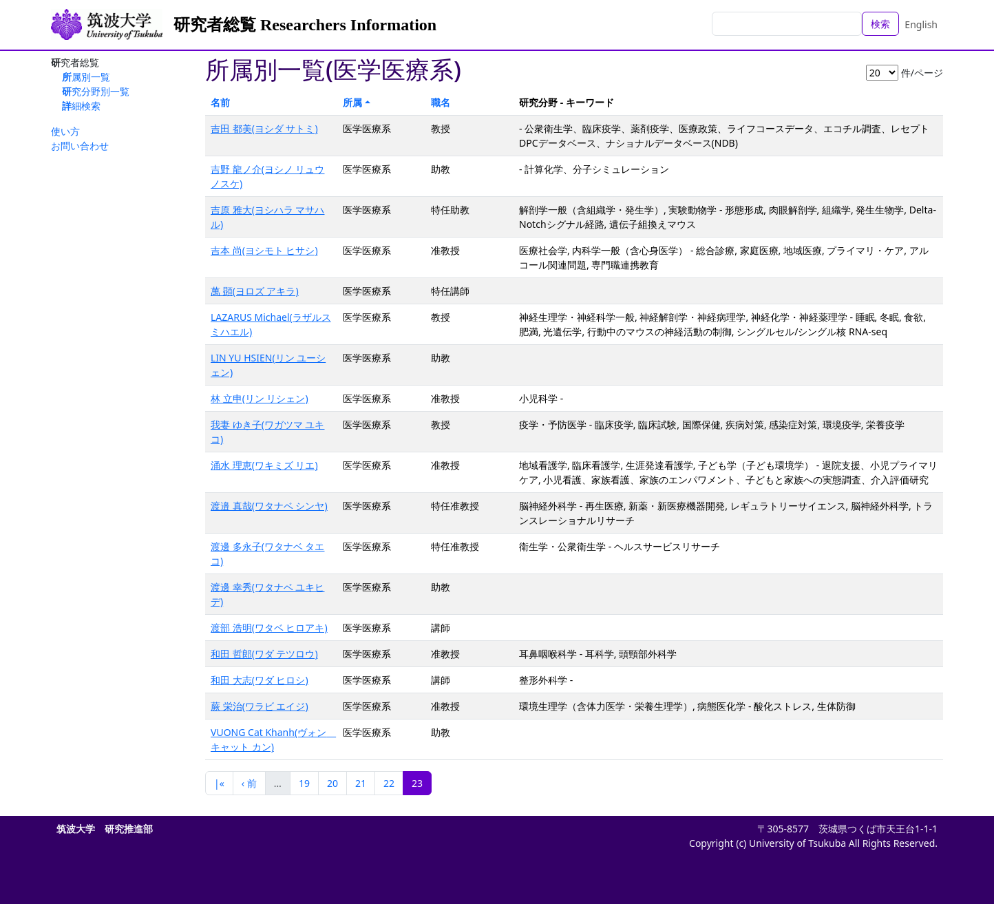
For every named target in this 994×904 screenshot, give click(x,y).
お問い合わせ (80, 145)
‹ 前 (249, 783)
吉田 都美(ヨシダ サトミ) (264, 128)
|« (219, 783)
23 (417, 783)
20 (332, 783)
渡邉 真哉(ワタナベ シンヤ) (269, 505)
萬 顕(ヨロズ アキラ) (255, 290)
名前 (220, 102)
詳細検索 (81, 105)
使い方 (65, 131)
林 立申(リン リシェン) (259, 398)
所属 (352, 102)
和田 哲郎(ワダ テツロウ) (264, 653)
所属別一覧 (86, 76)
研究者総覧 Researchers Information (304, 25)
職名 (440, 102)
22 (388, 783)
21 (360, 783)
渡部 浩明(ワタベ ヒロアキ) (269, 627)
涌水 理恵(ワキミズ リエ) (264, 465)
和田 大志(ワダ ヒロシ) (259, 679)
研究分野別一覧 (95, 91)
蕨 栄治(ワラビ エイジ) (259, 706)
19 (304, 783)
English (921, 24)
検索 (880, 23)
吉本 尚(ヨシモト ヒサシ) (264, 250)
